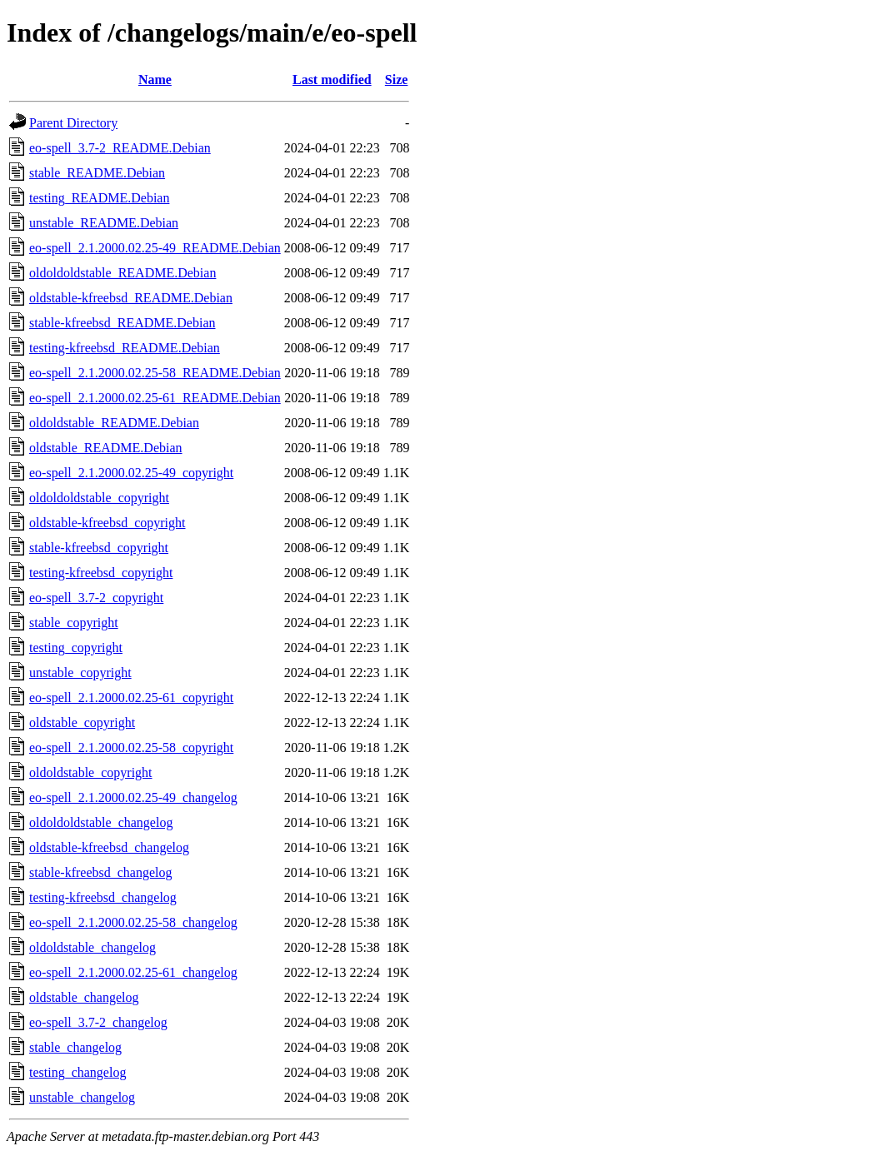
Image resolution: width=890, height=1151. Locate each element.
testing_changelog (77, 1072)
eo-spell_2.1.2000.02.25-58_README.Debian (155, 373)
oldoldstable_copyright (90, 772)
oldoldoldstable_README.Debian (122, 273)
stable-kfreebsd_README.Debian (122, 323)
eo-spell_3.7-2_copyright (96, 597)
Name (155, 79)
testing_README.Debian (99, 198)
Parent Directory (73, 123)
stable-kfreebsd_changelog (100, 872)
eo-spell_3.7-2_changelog (98, 1022)
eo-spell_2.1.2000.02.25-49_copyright (131, 473)
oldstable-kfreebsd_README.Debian (130, 298)
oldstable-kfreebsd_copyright (107, 523)
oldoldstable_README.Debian (114, 423)
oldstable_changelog (84, 997)
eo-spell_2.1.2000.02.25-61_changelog (133, 972)
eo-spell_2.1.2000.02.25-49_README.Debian (155, 248)
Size (396, 79)
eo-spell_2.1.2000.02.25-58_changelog (133, 922)
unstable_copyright (80, 672)
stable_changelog (75, 1047)
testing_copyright (75, 647)
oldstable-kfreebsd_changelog (109, 847)
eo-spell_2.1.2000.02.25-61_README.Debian (155, 398)
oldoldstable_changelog (92, 947)
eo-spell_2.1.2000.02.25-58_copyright (131, 747)
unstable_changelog (82, 1097)
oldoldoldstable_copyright (99, 498)
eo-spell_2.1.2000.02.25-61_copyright (131, 697)
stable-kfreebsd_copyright (98, 548)
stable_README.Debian (97, 173)
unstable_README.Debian (103, 223)
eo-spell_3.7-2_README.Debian (120, 148)
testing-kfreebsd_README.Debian (124, 348)
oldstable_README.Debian (105, 448)
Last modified (332, 79)
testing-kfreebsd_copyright (100, 573)
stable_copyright (73, 622)
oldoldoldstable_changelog (100, 822)
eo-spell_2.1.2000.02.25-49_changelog (133, 797)
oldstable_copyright (82, 722)
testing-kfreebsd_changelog (103, 897)
